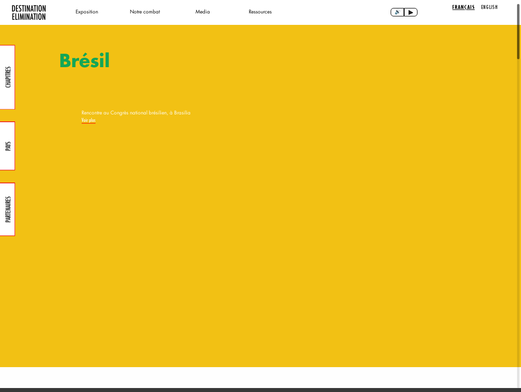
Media (203, 11)
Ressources (260, 11)
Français (463, 7)
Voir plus (89, 287)
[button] (423, 356)
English (489, 7)
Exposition (87, 11)
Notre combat (145, 11)
